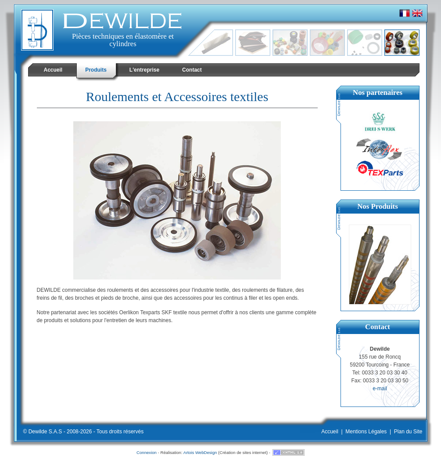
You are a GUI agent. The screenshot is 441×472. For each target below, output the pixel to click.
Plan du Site (408, 431)
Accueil (329, 431)
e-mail (380, 388)
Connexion (146, 452)
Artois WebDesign (200, 452)
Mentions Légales (366, 431)
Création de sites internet (242, 452)
